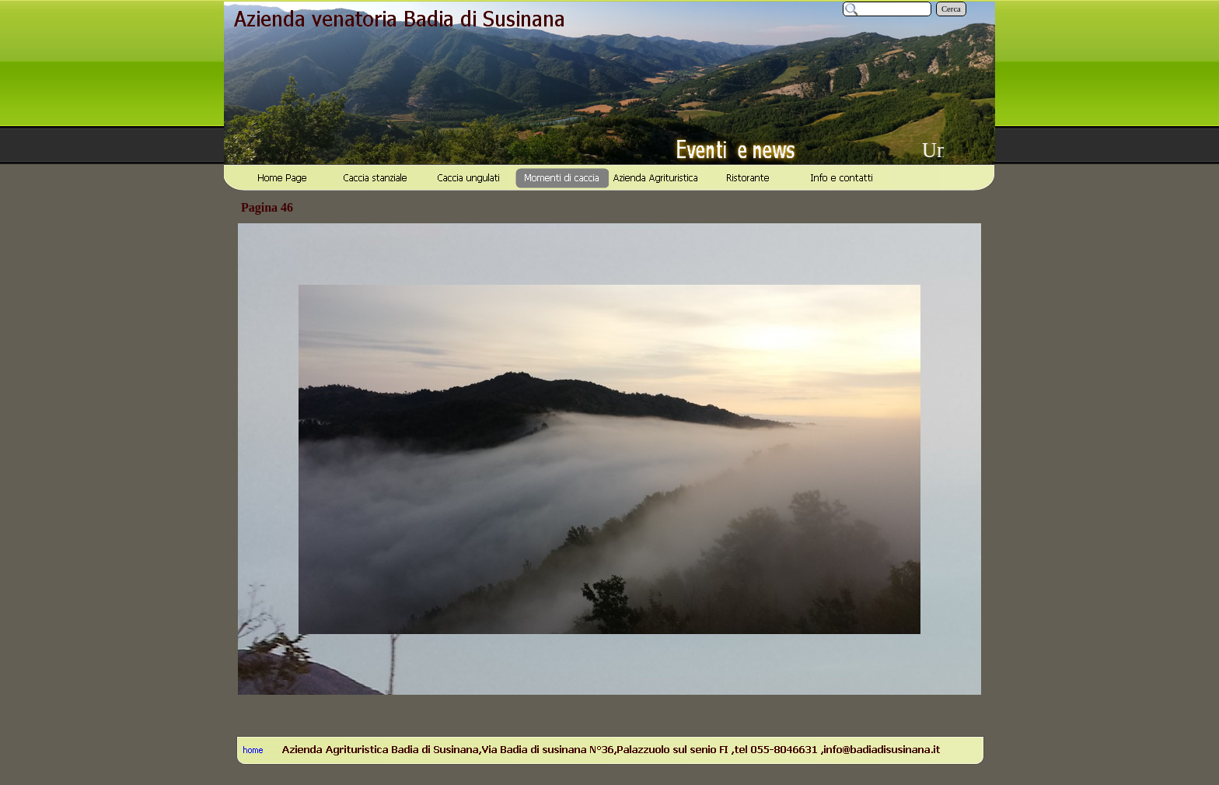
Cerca (951, 9)
